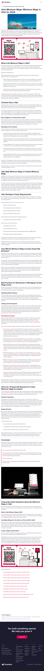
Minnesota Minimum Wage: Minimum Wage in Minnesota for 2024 (16, 577)
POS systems (12, 319)
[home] (6, 2)
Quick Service (27, 648)
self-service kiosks (25, 338)
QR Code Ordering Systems (8, 329)
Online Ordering (22, 365)
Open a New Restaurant (27, 651)
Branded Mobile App (19, 656)
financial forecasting (8, 394)
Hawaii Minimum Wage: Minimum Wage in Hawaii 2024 (14, 591)
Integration (5, 365)
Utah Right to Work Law (21, 533)
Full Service (27, 646)
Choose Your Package (34, 647)
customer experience (13, 336)
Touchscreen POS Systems (8, 372)
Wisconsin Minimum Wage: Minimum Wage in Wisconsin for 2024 (16, 572)
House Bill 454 (4, 95)
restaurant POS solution (23, 453)
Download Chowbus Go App (7, 654)
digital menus (39, 329)
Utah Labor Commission (15, 202)
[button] (41, 2)
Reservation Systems (13, 359)
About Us (40, 646)
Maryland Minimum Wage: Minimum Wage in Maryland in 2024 (15, 597)
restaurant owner (6, 391)
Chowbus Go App (19, 658)
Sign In (3, 646)
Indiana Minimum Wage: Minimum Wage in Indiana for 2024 (15, 586)
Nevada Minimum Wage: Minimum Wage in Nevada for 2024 (15, 588)
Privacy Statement (30, 664)
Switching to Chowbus (27, 654)
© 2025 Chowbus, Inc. (38, 664)
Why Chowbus (34, 649)
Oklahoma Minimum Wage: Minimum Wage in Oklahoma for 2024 (16, 574)
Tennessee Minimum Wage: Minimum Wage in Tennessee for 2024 (16, 580)
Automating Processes (8, 316)
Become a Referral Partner (6, 650)
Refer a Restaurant (5, 648)
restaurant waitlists (35, 359)
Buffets (22, 352)
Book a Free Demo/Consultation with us (10, 461)
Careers (40, 650)
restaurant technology (9, 450)
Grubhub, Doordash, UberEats (19, 654)
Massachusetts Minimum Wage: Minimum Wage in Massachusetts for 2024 (18, 594)
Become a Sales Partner (6, 652)
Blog (39, 648)
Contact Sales (34, 654)
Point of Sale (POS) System (19, 647)
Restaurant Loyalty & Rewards (19, 661)
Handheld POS (6, 344)
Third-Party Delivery (13, 365)
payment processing (34, 320)
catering (34, 352)
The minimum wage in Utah (6, 514)
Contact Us (22, 637)
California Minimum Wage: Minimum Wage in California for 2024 (16, 583)
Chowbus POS (6, 453)
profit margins (33, 256)
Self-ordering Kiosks (19, 649)
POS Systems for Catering (13, 352)
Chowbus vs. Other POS (35, 652)
